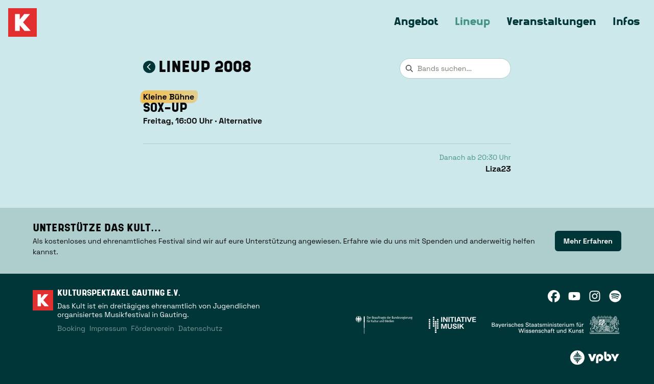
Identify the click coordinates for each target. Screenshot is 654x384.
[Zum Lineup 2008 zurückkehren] (149, 67)
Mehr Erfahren (588, 241)
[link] (588, 241)
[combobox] (455, 68)
